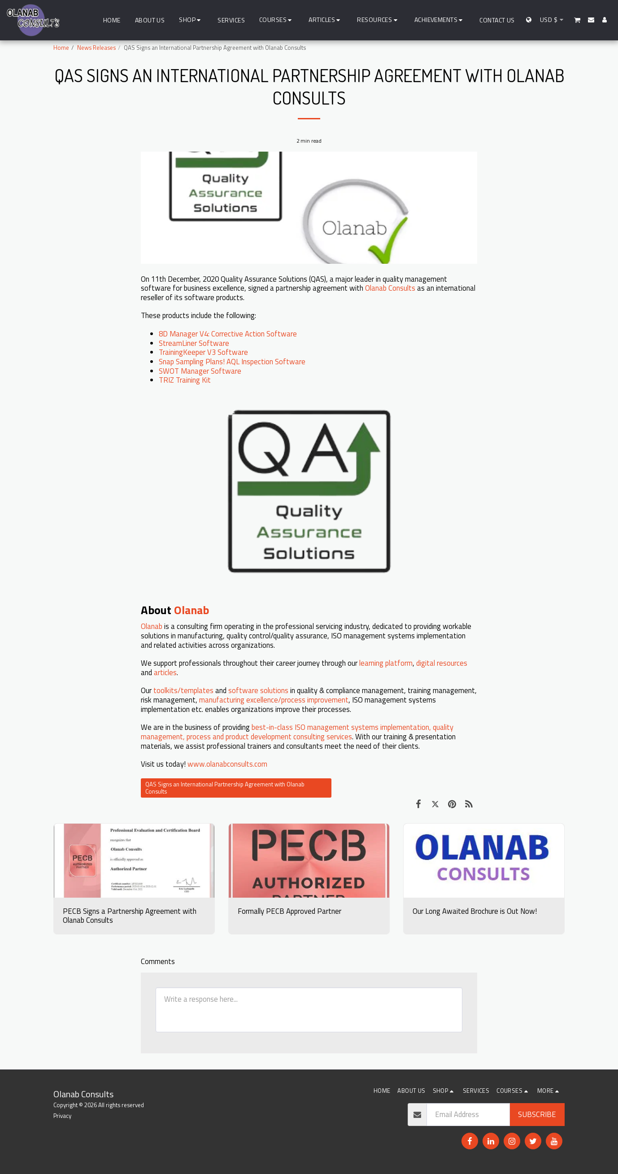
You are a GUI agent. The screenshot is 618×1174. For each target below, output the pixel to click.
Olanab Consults (390, 287)
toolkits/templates (183, 690)
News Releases (96, 47)
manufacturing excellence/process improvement (273, 699)
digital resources (441, 662)
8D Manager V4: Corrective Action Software (228, 333)
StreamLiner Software (194, 343)
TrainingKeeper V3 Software (203, 352)
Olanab (193, 610)
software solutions (258, 690)
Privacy (62, 1115)
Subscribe (537, 1114)
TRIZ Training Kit (185, 379)
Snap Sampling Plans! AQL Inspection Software (232, 361)
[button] (276, 19)
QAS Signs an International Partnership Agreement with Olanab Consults (225, 788)
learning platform (386, 662)
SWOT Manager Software (200, 370)
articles (165, 672)
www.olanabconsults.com (227, 763)
